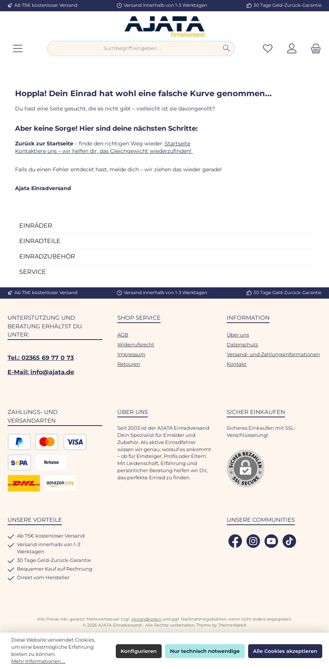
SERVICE (32, 271)
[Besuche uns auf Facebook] (235, 541)
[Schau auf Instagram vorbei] (253, 541)
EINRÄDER (35, 225)
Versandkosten (146, 619)
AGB (122, 335)
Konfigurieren (139, 651)
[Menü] (18, 48)
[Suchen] (226, 48)
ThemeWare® (232, 625)
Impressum (131, 354)
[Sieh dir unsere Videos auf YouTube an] (271, 541)
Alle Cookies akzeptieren (285, 651)
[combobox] (132, 48)
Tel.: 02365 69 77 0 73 (41, 357)
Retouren (128, 364)
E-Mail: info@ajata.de (41, 372)
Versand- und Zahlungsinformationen (273, 354)
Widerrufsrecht (135, 344)
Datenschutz (242, 344)
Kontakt (236, 364)
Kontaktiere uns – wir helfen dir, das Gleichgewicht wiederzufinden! (104, 151)
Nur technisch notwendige (205, 651)
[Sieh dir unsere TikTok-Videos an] (289, 541)
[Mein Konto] (292, 48)
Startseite (177, 143)
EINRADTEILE (40, 241)
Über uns (238, 335)
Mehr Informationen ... (38, 661)
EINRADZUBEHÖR (47, 256)
